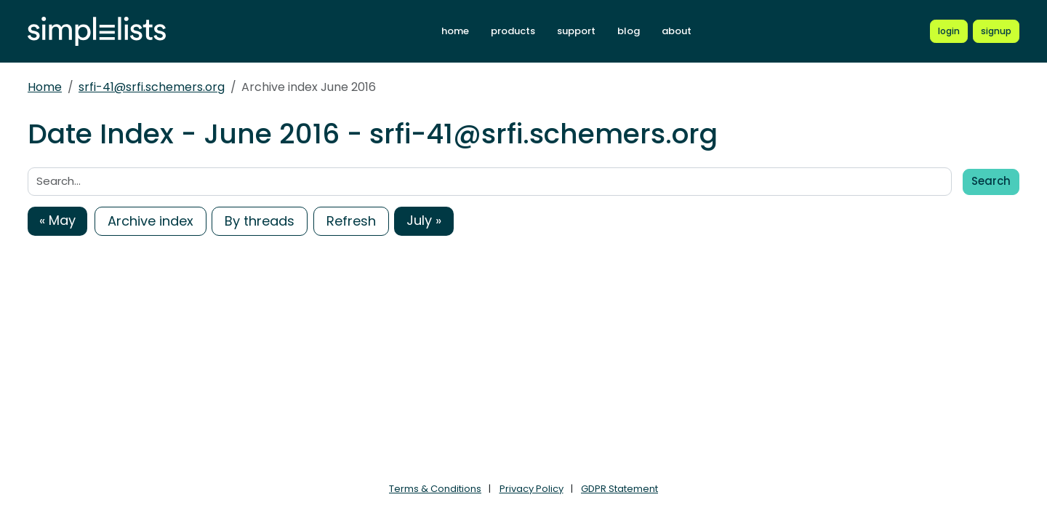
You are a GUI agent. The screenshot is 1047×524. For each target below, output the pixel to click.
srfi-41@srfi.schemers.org (152, 87)
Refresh (351, 221)
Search (991, 180)
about (676, 31)
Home (45, 87)
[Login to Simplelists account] (949, 31)
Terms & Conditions (435, 489)
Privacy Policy (531, 489)
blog (628, 31)
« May (57, 220)
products (513, 31)
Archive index (150, 221)
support (576, 31)
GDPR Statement (619, 489)
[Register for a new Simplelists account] (996, 31)
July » (423, 220)
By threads (259, 221)
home (455, 31)
